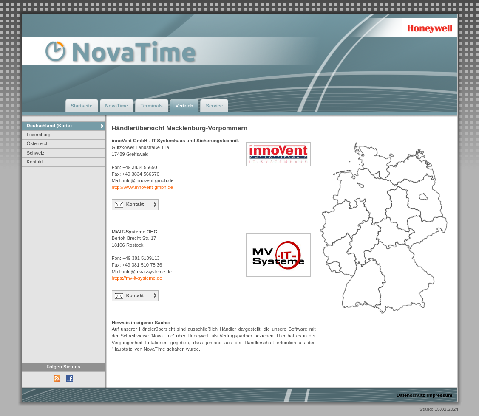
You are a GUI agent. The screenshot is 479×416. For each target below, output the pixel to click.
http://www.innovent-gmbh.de (142, 187)
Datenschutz (411, 395)
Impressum (440, 395)
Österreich (38, 143)
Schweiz (36, 152)
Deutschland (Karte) (49, 125)
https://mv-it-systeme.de (137, 278)
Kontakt (35, 161)
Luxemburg (39, 134)
